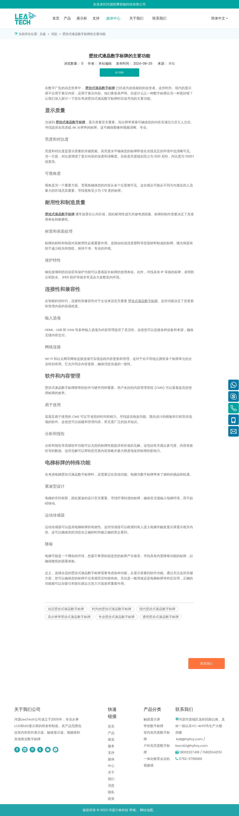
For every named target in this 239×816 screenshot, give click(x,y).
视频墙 (148, 765)
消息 (111, 785)
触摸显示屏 (152, 719)
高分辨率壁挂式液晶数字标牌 (69, 616)
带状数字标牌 (153, 726)
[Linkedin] (25, 749)
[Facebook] (17, 749)
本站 (171, 63)
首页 (111, 726)
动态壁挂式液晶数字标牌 (66, 609)
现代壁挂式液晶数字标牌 (157, 609)
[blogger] (48, 749)
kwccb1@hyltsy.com (191, 745)
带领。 (134, 810)
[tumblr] (40, 749)
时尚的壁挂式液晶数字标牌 (111, 609)
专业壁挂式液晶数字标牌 (116, 616)
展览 (111, 739)
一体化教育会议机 (157, 758)
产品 (111, 733)
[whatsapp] (55, 749)
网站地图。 (148, 810)
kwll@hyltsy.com (189, 739)
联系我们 (206, 663)
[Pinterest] (32, 749)
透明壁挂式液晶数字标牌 (161, 616)
